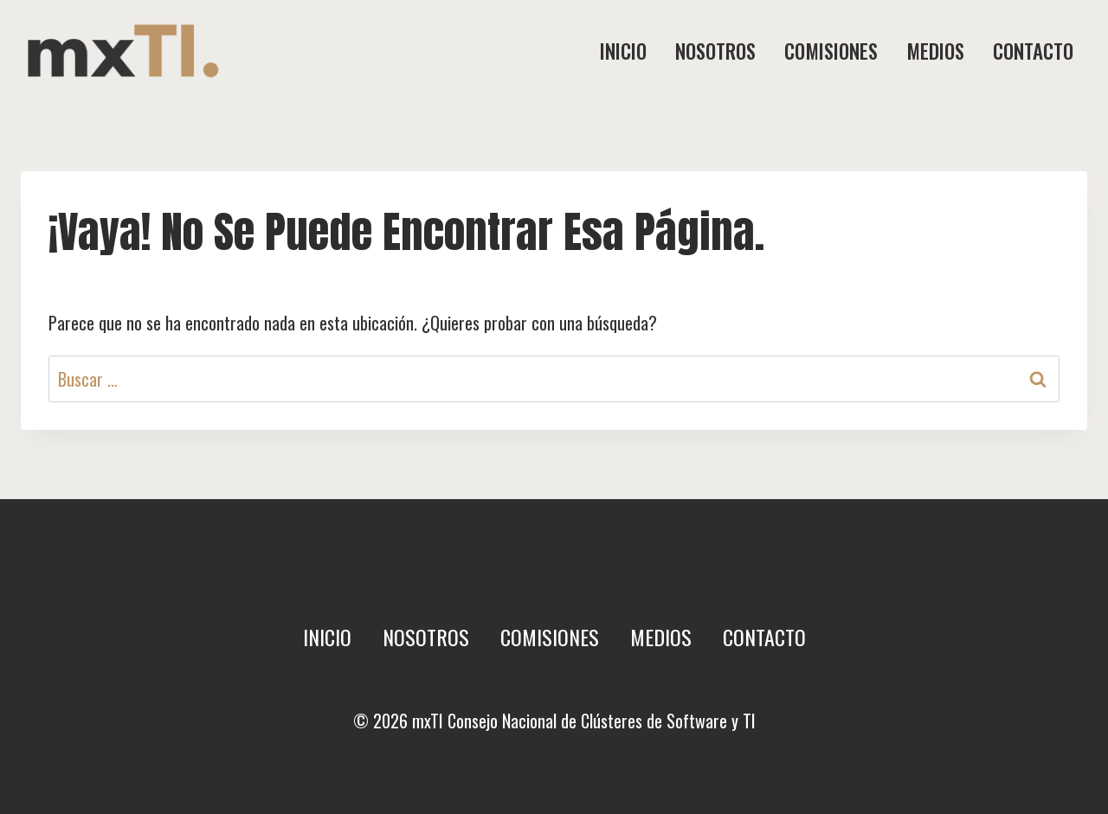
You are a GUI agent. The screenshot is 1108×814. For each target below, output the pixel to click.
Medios (935, 51)
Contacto (1033, 51)
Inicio (623, 51)
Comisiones (831, 51)
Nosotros (715, 51)
